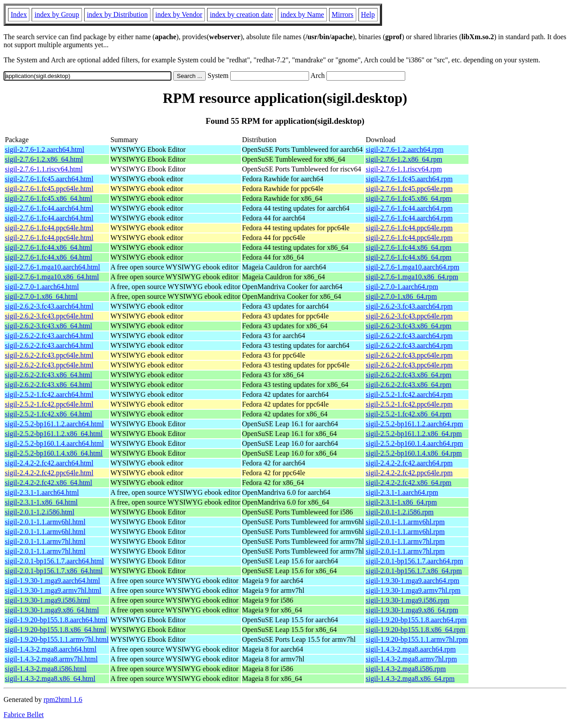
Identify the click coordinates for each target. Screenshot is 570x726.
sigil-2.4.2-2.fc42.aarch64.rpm (409, 463)
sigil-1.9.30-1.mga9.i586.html (47, 600)
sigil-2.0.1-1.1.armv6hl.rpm (405, 522)
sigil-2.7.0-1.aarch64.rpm (402, 286)
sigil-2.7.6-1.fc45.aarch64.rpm (409, 179)
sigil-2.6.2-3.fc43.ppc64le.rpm (409, 316)
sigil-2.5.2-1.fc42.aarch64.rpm (409, 394)
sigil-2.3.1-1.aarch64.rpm (402, 492)
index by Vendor (178, 14)
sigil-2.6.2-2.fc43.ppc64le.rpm (409, 355)
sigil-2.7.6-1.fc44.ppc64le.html (49, 228)
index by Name (302, 14)
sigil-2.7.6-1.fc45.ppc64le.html (49, 188)
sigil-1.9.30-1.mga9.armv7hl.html (53, 590)
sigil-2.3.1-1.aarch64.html (42, 492)
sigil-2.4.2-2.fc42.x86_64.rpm (408, 482)
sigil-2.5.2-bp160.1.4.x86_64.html (54, 453)
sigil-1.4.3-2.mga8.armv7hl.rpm (411, 659)
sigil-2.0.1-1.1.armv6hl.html (45, 522)
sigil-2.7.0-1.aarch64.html (42, 286)
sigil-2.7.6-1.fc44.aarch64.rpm (409, 208)
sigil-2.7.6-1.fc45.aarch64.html (49, 179)
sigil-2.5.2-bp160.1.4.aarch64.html (54, 443)
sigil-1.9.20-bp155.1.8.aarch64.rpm (416, 620)
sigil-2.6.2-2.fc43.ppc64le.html (49, 355)
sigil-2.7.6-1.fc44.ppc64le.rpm (409, 228)
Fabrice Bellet (24, 714)
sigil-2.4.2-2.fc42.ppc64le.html (49, 473)
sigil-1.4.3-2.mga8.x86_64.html (50, 678)
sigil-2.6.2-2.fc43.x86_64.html (48, 375)
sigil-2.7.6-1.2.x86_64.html (44, 159)
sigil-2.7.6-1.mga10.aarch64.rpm (412, 267)
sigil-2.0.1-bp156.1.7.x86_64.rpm (414, 571)
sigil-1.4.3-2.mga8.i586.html (46, 669)
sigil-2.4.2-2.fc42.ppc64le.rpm (409, 473)
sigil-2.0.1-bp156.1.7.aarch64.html (54, 561)
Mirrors (343, 14)
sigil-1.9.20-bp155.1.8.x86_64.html (55, 629)
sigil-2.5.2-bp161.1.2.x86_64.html (54, 433)
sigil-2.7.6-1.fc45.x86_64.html (48, 198)
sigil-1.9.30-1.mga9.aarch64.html (52, 580)
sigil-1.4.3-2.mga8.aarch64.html (51, 649)
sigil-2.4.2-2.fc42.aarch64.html (49, 463)
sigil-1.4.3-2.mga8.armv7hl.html (51, 659)
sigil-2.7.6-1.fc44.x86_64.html (48, 247)
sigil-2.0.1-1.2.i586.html (39, 512)
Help (368, 14)
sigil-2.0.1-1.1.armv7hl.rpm (405, 541)
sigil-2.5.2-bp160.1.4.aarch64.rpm (414, 443)
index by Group (56, 14)
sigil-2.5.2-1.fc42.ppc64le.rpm (409, 404)
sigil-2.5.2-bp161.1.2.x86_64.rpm (414, 433)
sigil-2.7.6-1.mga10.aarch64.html (52, 267)
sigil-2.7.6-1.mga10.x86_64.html (52, 277)
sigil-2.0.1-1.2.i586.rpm (399, 512)
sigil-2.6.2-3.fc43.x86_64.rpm (408, 326)
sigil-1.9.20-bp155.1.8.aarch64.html (56, 620)
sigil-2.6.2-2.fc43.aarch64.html (49, 335)
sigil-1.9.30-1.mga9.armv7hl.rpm (413, 590)
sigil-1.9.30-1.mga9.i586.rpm (407, 600)
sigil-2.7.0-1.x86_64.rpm (401, 296)
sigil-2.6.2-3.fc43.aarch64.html (49, 306)
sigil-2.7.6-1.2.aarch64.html (44, 149)
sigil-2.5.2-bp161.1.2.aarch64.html (54, 424)
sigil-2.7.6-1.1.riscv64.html (44, 169)
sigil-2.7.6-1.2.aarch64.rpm (405, 149)
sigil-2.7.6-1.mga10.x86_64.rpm (412, 277)
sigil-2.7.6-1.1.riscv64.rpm (404, 169)
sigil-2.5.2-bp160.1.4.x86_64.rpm (414, 453)
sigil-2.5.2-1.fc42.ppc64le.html (49, 404)
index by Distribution (117, 14)
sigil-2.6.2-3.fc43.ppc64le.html (49, 316)
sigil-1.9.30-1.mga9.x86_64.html (52, 610)
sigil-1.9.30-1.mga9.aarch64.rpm (412, 580)
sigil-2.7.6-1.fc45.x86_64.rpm (408, 198)
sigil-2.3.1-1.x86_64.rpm (401, 502)
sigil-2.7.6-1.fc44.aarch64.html (49, 208)
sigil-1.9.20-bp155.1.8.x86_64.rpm (415, 629)
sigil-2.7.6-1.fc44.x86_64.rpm (408, 247)
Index (19, 14)
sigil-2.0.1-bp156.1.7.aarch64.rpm (414, 561)
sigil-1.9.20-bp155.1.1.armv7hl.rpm (417, 639)
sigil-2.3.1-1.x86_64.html (41, 502)
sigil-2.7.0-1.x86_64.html (41, 296)
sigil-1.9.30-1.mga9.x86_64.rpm (412, 610)
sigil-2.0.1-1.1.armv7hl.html (45, 541)
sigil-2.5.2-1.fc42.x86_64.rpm (408, 414)
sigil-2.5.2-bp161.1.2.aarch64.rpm (414, 424)
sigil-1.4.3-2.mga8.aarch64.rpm (411, 649)
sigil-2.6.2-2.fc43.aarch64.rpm (409, 335)
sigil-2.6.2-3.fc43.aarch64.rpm (409, 306)
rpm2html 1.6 (63, 699)
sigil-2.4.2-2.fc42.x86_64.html (48, 482)
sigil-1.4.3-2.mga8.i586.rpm (406, 669)
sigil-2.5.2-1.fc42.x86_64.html (48, 414)
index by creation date (241, 14)
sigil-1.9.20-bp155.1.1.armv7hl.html (57, 639)
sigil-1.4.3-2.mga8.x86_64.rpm (410, 678)
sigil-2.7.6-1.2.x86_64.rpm (404, 159)
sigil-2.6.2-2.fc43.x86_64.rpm (408, 375)
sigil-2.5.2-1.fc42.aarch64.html (49, 394)
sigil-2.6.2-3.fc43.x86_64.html (48, 326)
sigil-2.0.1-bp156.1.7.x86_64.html (54, 571)
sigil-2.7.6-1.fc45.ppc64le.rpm (409, 188)
